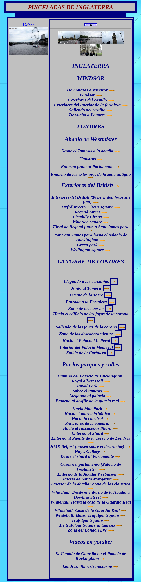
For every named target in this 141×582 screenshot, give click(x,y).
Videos (28, 24)
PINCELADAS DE (51, 7)
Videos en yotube (89, 541)
